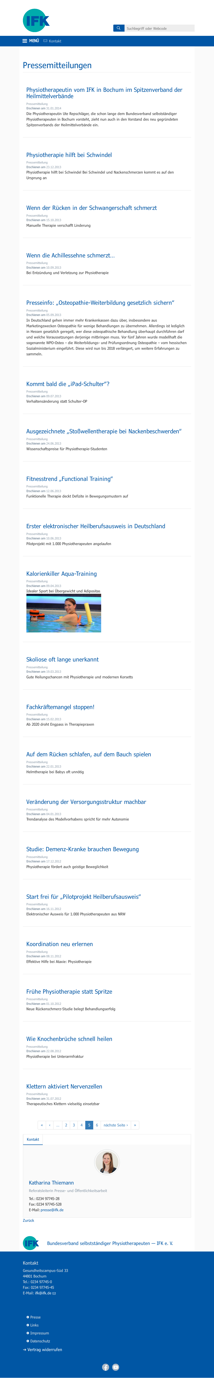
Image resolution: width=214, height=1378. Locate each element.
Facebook (105, 1367)
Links (34, 1325)
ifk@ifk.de (45, 1293)
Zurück (28, 1220)
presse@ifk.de (52, 1209)
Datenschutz (40, 1341)
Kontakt (50, 41)
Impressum (39, 1333)
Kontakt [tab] (33, 1139)
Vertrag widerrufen (45, 1349)
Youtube (115, 1367)
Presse (35, 1317)
